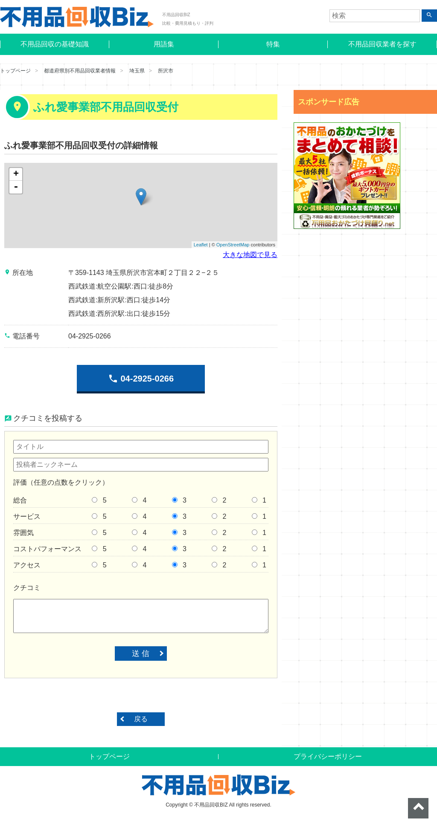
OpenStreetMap (233, 244)
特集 (273, 44)
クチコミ (27, 587)
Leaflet (201, 244)
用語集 (164, 44)
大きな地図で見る (250, 254)
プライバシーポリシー (328, 756)
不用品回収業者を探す (382, 44)
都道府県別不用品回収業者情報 (80, 71)
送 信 (140, 653)
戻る (141, 719)
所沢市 (165, 71)
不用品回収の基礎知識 (54, 44)
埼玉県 (137, 71)
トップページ (15, 71)
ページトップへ (418, 808)
